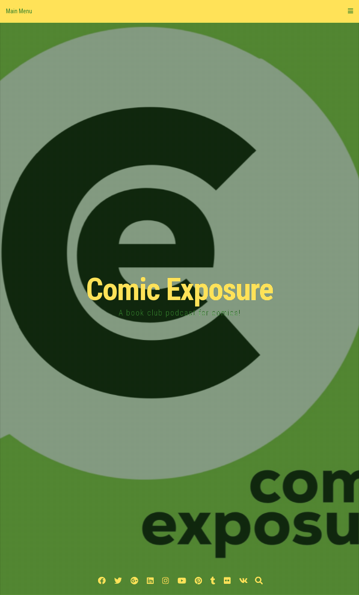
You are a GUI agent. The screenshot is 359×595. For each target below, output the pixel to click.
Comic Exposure (179, 289)
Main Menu (179, 11)
